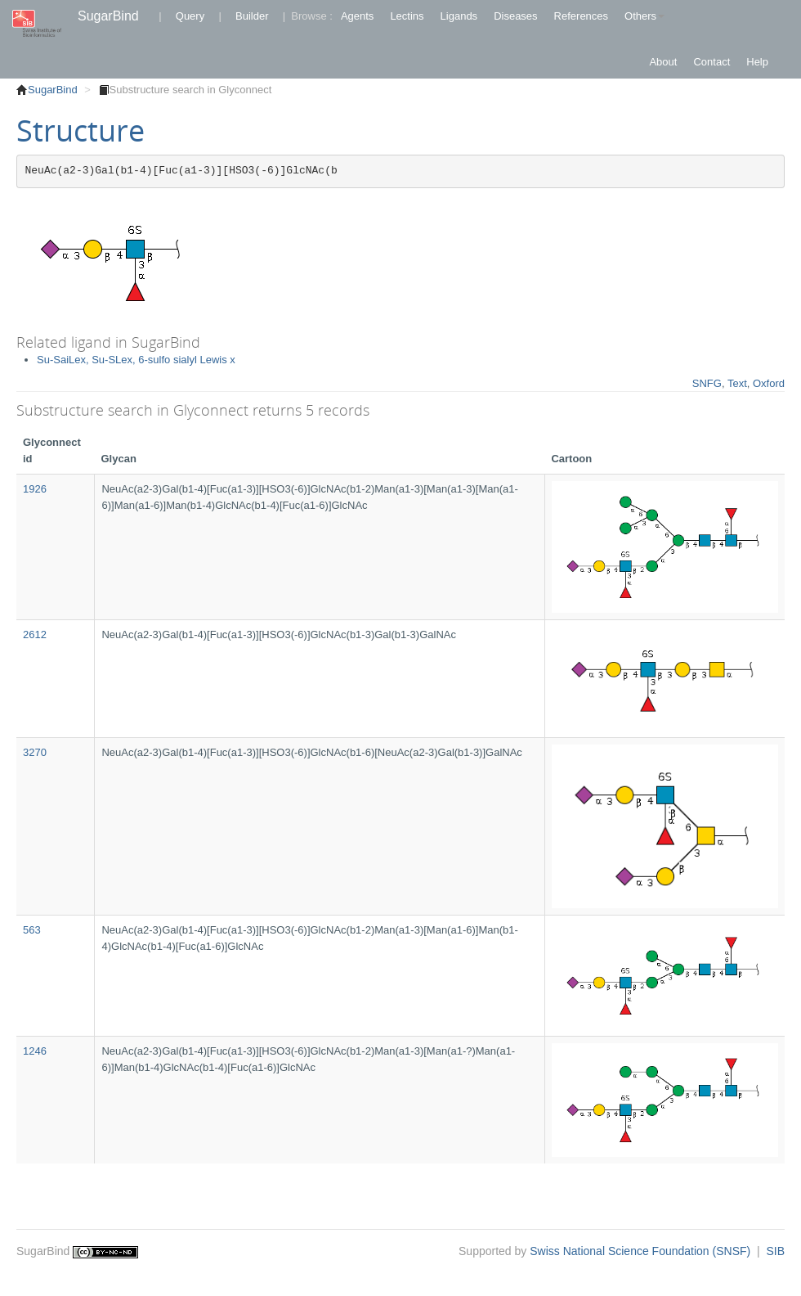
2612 (35, 634)
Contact (711, 62)
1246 (35, 1051)
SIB (775, 1251)
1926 (35, 489)
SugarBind (108, 16)
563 (32, 930)
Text (737, 383)
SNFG (707, 383)
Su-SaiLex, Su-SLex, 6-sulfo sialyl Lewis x (136, 359)
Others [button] (644, 16)
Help (757, 62)
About (663, 62)
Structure (80, 130)
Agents (357, 16)
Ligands (459, 16)
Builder (251, 16)
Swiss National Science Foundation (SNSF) (642, 1251)
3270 (35, 752)
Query (190, 16)
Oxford (769, 383)
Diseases (515, 16)
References (581, 16)
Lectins (406, 16)
